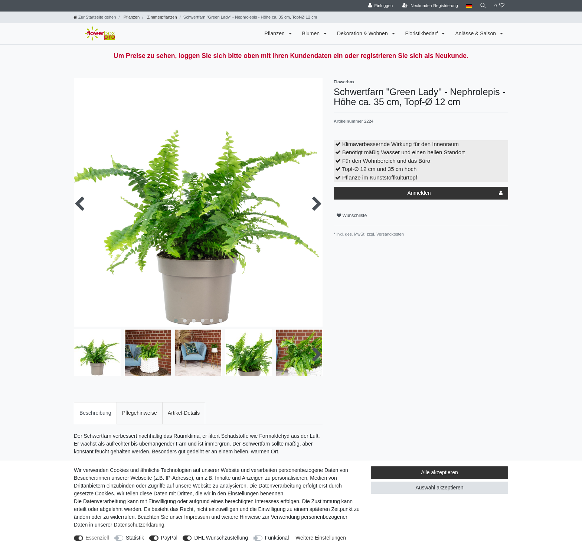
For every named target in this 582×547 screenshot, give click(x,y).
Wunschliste (352, 215)
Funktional (277, 538)
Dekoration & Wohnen (363, 33)
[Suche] (482, 6)
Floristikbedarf (422, 33)
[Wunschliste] (499, 6)
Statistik (135, 538)
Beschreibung (95, 413)
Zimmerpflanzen (161, 17)
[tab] (95, 413)
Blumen (311, 33)
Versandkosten (389, 234)
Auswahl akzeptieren (439, 488)
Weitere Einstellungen (320, 538)
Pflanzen (131, 17)
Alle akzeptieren (439, 472)
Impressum (197, 517)
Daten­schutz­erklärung (139, 525)
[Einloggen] (379, 6)
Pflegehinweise (139, 413)
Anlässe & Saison (476, 33)
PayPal (169, 538)
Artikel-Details (184, 413)
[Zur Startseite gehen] (94, 17)
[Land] (468, 6)
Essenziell (97, 538)
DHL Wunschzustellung (221, 538)
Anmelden (455, 193)
